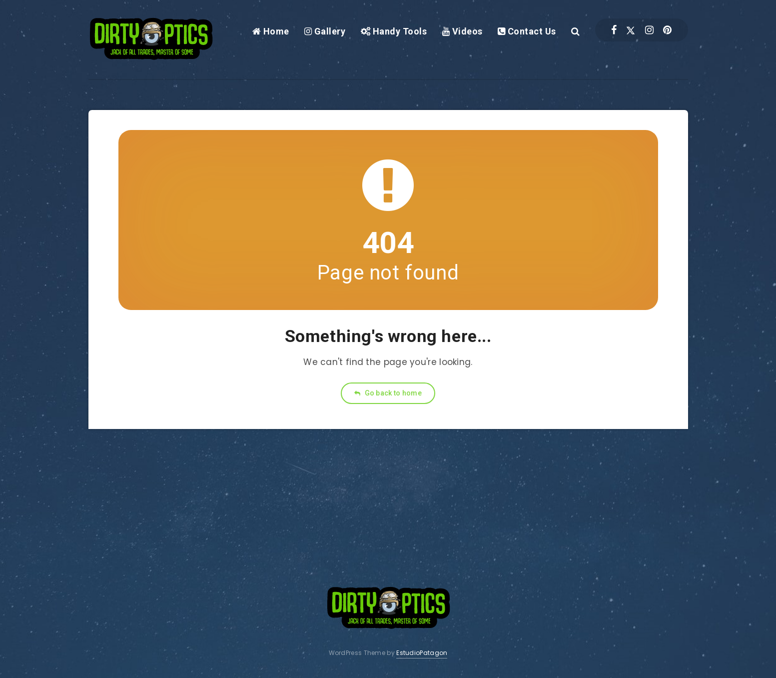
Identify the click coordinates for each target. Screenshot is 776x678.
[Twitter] (630, 30)
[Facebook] (614, 30)
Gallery (325, 31)
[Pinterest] (667, 30)
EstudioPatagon (421, 652)
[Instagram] (649, 30)
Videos (462, 31)
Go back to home (388, 393)
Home (270, 31)
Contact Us (527, 31)
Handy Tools (394, 31)
